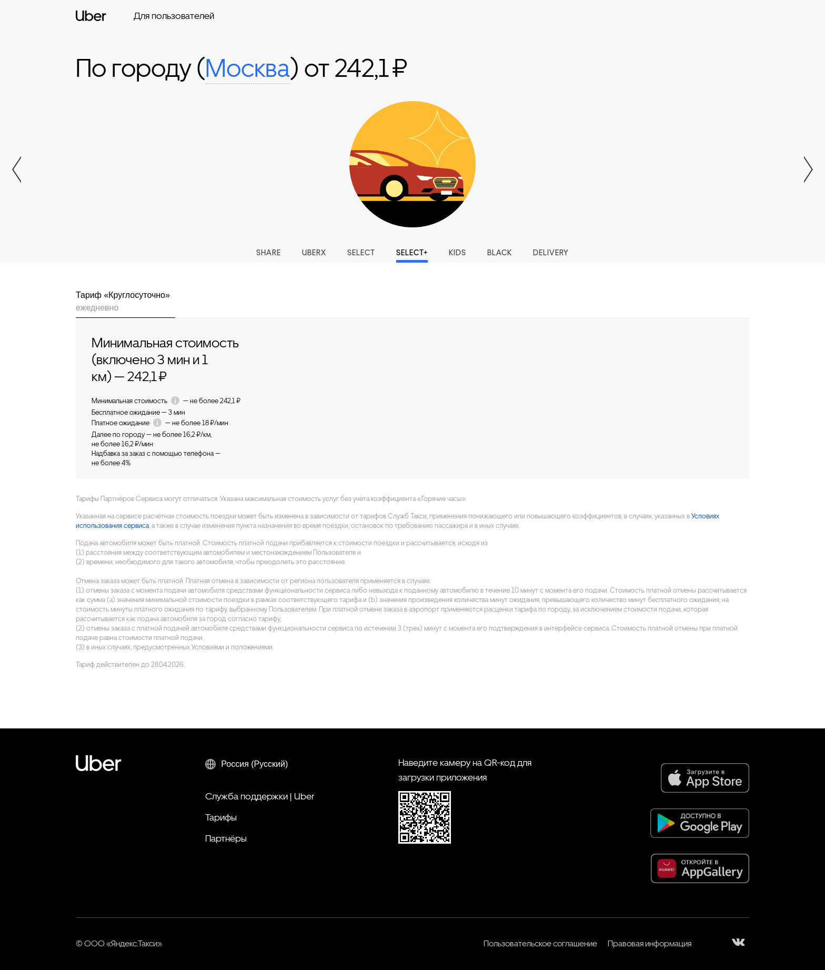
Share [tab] (268, 252)
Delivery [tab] (551, 252)
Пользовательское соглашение (540, 943)
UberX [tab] (314, 252)
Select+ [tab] (412, 252)
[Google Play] (699, 823)
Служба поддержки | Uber (259, 796)
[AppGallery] (700, 868)
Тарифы (221, 817)
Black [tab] (499, 252)
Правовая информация (649, 943)
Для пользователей (174, 15)
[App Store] (705, 778)
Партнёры (226, 838)
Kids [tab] (457, 252)
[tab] (125, 303)
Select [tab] (361, 252)
